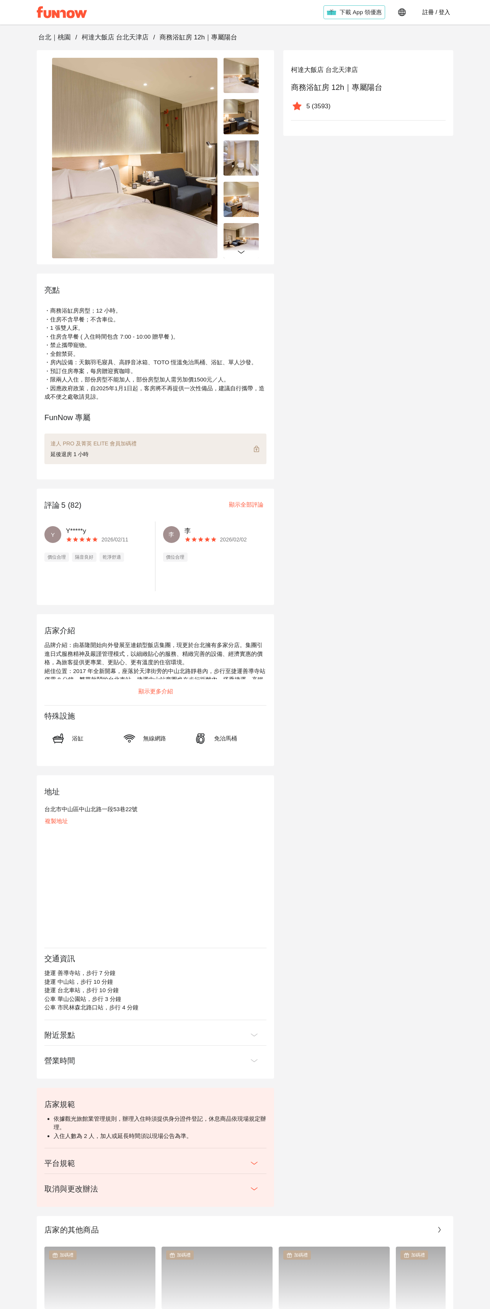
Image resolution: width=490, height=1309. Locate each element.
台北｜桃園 (54, 37)
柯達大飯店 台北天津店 (115, 37)
